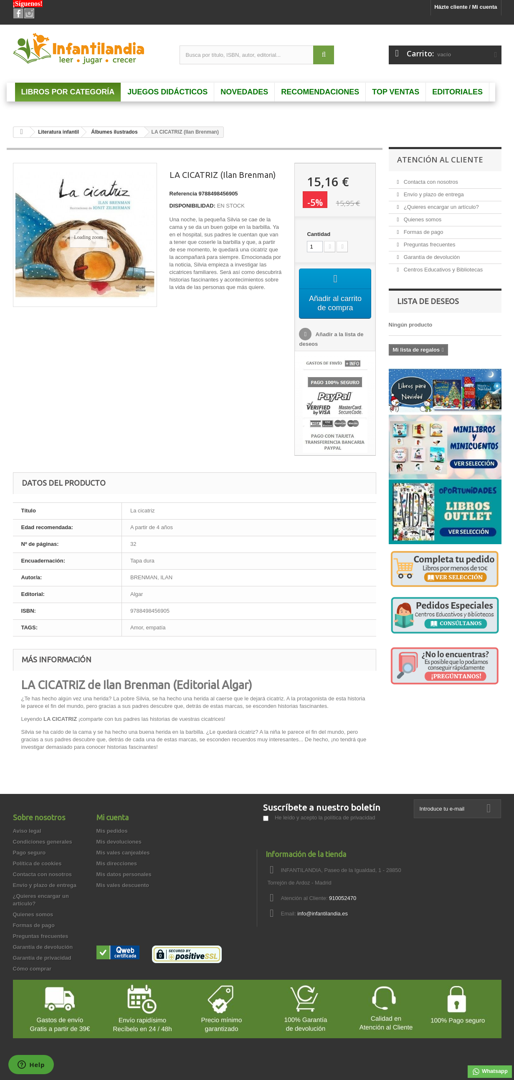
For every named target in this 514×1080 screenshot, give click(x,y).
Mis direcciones (116, 863)
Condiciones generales (42, 842)
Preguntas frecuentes (428, 244)
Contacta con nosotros (430, 182)
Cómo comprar (32, 969)
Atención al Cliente (440, 160)
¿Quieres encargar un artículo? (440, 207)
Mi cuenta (112, 817)
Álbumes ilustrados (114, 132)
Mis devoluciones (119, 842)
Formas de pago (422, 232)
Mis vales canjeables (123, 852)
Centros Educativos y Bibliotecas (442, 269)
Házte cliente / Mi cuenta (465, 7)
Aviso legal (27, 831)
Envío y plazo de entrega (432, 194)
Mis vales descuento (122, 885)
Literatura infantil (58, 132)
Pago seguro (29, 852)
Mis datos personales (124, 874)
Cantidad (318, 234)
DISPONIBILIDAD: (193, 206)
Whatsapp (490, 1071)
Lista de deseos (428, 301)
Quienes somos (421, 219)
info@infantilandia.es (322, 913)
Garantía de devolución (431, 257)
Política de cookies (37, 863)
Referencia (183, 193)
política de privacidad (349, 817)
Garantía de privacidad (42, 958)
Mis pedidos (112, 831)
